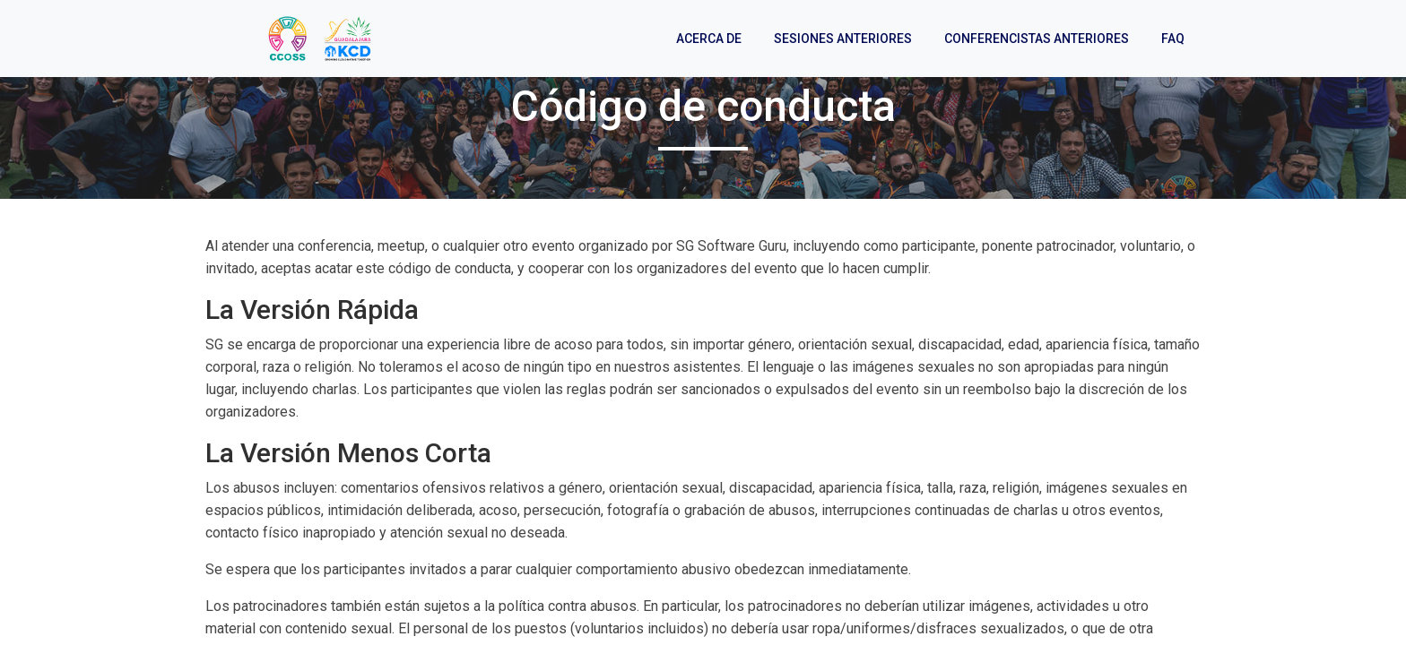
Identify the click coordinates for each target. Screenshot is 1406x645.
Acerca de (709, 38)
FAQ (1173, 38)
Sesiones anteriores (843, 38)
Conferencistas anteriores (1036, 38)
